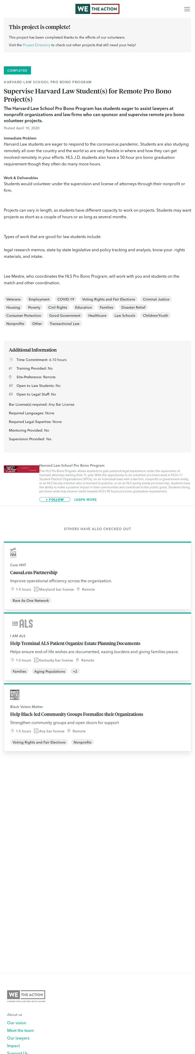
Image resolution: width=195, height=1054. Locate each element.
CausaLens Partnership (33, 572)
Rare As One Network (31, 600)
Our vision (16, 1022)
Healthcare (97, 315)
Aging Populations (49, 671)
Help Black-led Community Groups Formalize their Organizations (76, 714)
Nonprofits (15, 323)
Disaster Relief (133, 307)
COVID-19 (65, 299)
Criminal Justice (156, 299)
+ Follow (55, 499)
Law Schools (125, 315)
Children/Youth (155, 315)
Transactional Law (64, 323)
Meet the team (20, 1030)
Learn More (85, 499)
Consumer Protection (23, 315)
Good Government (64, 315)
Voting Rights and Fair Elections (108, 299)
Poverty (34, 307)
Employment (39, 299)
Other (37, 323)
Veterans (13, 299)
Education (83, 307)
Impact (13, 1045)
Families (106, 307)
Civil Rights (57, 307)
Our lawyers (18, 1037)
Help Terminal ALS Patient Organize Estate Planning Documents (75, 643)
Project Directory (36, 44)
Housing (13, 307)
